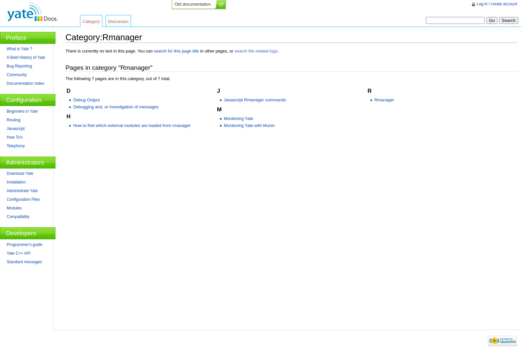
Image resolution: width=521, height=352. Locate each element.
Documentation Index (25, 83)
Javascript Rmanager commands (255, 99)
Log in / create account (497, 4)
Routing (13, 120)
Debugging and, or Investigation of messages (115, 106)
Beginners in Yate (22, 111)
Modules (14, 208)
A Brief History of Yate (26, 57)
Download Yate (20, 173)
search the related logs (256, 51)
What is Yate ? (19, 49)
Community (17, 74)
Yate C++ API (19, 253)
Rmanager (384, 99)
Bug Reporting (19, 66)
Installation (16, 182)
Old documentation (192, 4)
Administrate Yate (22, 190)
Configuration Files (23, 199)
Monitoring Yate (238, 118)
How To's (15, 137)
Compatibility (18, 216)
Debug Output (86, 99)
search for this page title (176, 51)
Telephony (16, 146)
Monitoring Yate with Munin (249, 125)
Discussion (118, 21)
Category (91, 21)
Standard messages (24, 262)
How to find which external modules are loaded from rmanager (131, 125)
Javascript (16, 128)
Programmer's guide (25, 244)
